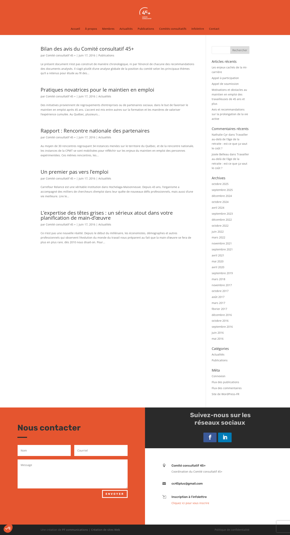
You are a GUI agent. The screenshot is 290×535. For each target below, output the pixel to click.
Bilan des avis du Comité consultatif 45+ (87, 48)
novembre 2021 (222, 243)
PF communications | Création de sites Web (91, 530)
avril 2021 (218, 255)
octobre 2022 (220, 225)
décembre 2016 (222, 315)
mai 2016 (217, 338)
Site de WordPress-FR (225, 394)
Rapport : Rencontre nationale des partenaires (95, 130)
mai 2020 (217, 261)
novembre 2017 (222, 285)
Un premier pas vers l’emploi (74, 171)
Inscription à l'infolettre (189, 497)
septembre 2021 (222, 249)
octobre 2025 (220, 184)
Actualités (126, 29)
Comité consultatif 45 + (61, 55)
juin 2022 (218, 231)
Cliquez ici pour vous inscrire (190, 503)
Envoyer (115, 494)
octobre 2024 (220, 202)
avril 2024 (218, 207)
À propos (91, 29)
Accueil (75, 29)
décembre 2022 (222, 219)
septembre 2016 (222, 326)
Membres (108, 29)
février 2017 (219, 309)
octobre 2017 (220, 291)
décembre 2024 (222, 196)
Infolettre (197, 29)
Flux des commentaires (227, 388)
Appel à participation (225, 78)
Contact (214, 29)
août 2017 (218, 297)
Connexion (218, 376)
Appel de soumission (225, 84)
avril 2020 (218, 267)
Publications (146, 29)
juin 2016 (218, 332)
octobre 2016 (220, 320)
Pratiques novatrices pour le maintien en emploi (97, 89)
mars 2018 (218, 279)
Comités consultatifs (172, 29)
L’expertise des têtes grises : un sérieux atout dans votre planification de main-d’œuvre (107, 215)
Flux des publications (225, 382)
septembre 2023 (222, 213)
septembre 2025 (222, 190)
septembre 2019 (222, 273)
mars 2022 (218, 237)
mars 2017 (218, 303)
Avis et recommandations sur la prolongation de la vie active (230, 114)
